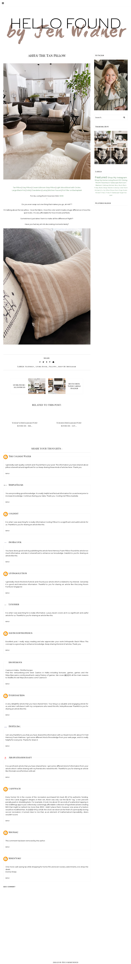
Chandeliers (36, 190)
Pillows (52, 367)
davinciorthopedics (20, 632)
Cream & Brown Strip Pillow (43, 187)
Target (122, 193)
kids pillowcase (66, 706)
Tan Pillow (17, 187)
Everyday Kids (17, 695)
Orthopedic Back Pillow (74, 641)
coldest (13, 513)
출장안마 (67, 675)
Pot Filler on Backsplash (72, 190)
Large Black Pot (18, 190)
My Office (106, 190)
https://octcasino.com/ (29, 678)
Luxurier (14, 604)
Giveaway (116, 188)
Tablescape (115, 193)
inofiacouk (15, 542)
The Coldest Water (20, 456)
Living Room (41, 367)
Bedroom (99, 185)
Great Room (124, 188)
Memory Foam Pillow (61, 551)
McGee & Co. (99, 190)
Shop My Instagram (67, 367)
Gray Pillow (26, 187)
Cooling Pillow (51, 522)
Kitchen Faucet (54, 190)
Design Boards (108, 188)
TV (111, 193)
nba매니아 (12, 678)
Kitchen (111, 185)
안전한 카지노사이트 (35, 810)
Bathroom (122, 183)
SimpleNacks (16, 484)
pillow (8, 467)
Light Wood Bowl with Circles (68, 187)
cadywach (15, 788)
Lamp (44, 190)
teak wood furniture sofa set (23, 771)
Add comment (9, 887)
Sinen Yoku (15, 858)
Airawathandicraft (20, 757)
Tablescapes (114, 183)
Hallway (105, 185)
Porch (117, 190)
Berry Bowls (118, 185)
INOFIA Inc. (15, 726)
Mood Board (105, 183)
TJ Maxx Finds (105, 193)
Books (101, 188)
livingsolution (18, 573)
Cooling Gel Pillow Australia (67, 496)
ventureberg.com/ (21, 673)
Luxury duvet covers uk (56, 613)
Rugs (121, 190)
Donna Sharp (11, 872)
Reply (8, 473)
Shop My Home (101, 180)
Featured (29, 367)
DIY (120, 180)
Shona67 (13, 832)
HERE (61, 196)
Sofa (28, 190)
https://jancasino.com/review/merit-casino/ (23, 675)
